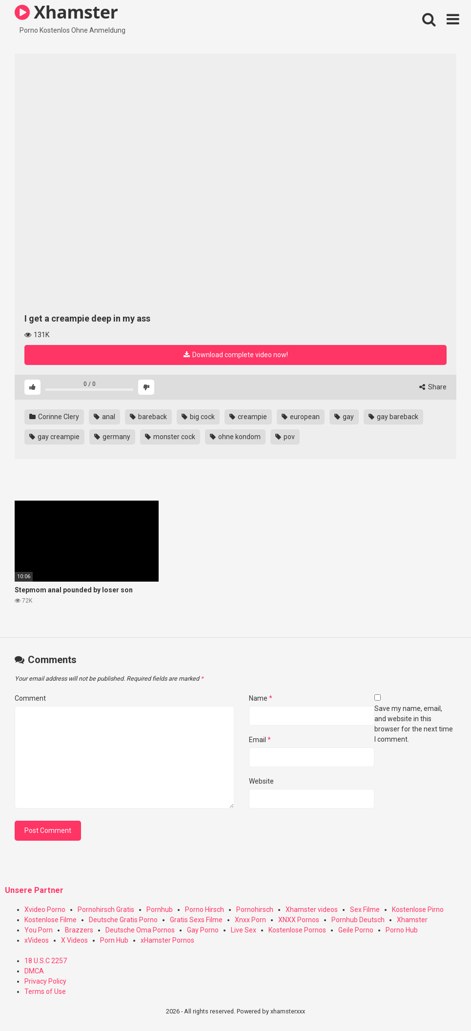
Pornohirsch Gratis (106, 909)
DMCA (34, 971)
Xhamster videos (312, 909)
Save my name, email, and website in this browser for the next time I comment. (413, 724)
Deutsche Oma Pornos (140, 930)
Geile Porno (355, 930)
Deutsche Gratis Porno (123, 920)
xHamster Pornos (167, 940)
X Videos (74, 940)
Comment (30, 698)
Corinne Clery (54, 417)
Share (433, 387)
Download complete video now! (236, 355)
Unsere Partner (34, 890)
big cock (198, 417)
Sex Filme (365, 909)
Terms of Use (45, 991)
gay (344, 417)
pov (285, 437)
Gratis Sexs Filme (196, 920)
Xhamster (412, 920)
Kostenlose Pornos (297, 930)
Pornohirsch (254, 909)
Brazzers (79, 930)
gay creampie (54, 437)
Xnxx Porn (250, 920)
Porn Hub (114, 940)
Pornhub (159, 909)
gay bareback (393, 417)
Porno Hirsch (204, 909)
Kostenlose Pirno (418, 909)
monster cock (170, 437)
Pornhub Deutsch (358, 920)
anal (104, 417)
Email (260, 740)
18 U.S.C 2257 (45, 961)
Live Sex (243, 930)
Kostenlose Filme (50, 920)
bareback (148, 417)
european (301, 417)
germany (112, 437)
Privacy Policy (45, 981)
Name (260, 698)
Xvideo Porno (44, 909)
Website (261, 781)
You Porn (38, 930)
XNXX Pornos (298, 920)
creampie (248, 417)
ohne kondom (235, 437)
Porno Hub (402, 930)
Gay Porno (203, 930)
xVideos (36, 940)
